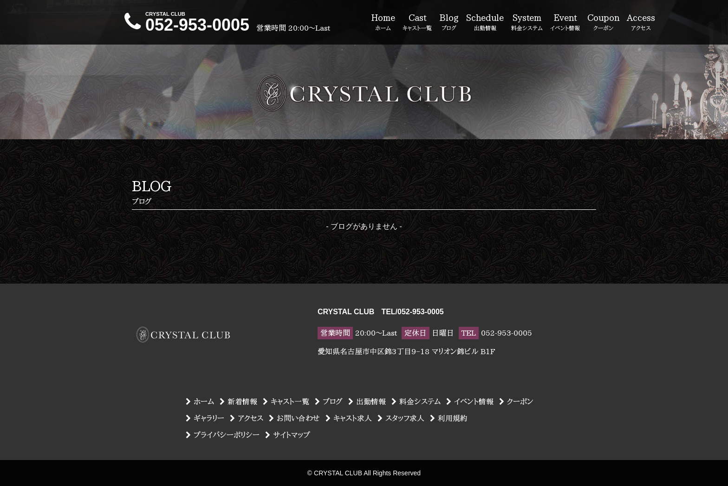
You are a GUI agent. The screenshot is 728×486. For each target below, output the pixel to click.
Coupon (603, 22)
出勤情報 (367, 401)
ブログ (329, 401)
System (527, 22)
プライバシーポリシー (223, 435)
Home (383, 22)
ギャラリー (205, 418)
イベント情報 (470, 401)
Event (565, 22)
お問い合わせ (294, 418)
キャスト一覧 (286, 401)
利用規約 (449, 418)
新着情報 (238, 401)
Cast (417, 22)
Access (641, 22)
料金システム (416, 401)
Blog (449, 22)
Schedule (485, 22)
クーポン (516, 401)
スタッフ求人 (400, 418)
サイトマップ (287, 435)
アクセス (246, 418)
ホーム (200, 401)
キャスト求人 (348, 418)
